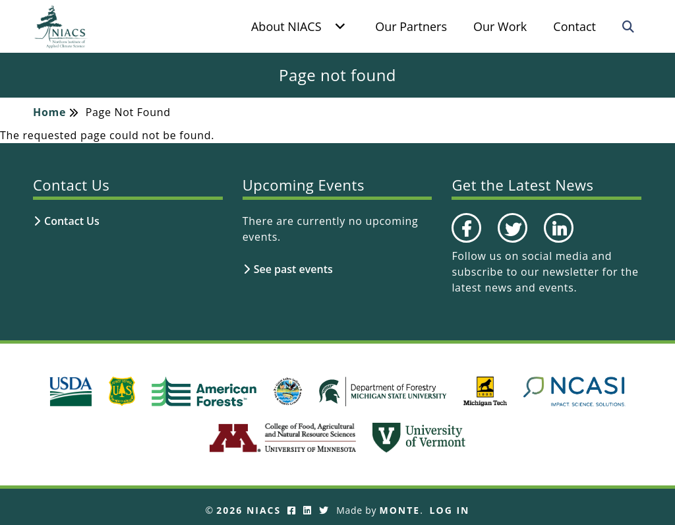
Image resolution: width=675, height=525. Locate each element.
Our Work (500, 26)
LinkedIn (558, 242)
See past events (293, 269)
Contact (574, 26)
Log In (450, 510)
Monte (400, 510)
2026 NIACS (248, 510)
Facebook (466, 242)
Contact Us (72, 221)
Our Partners (411, 26)
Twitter (511, 242)
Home (49, 112)
